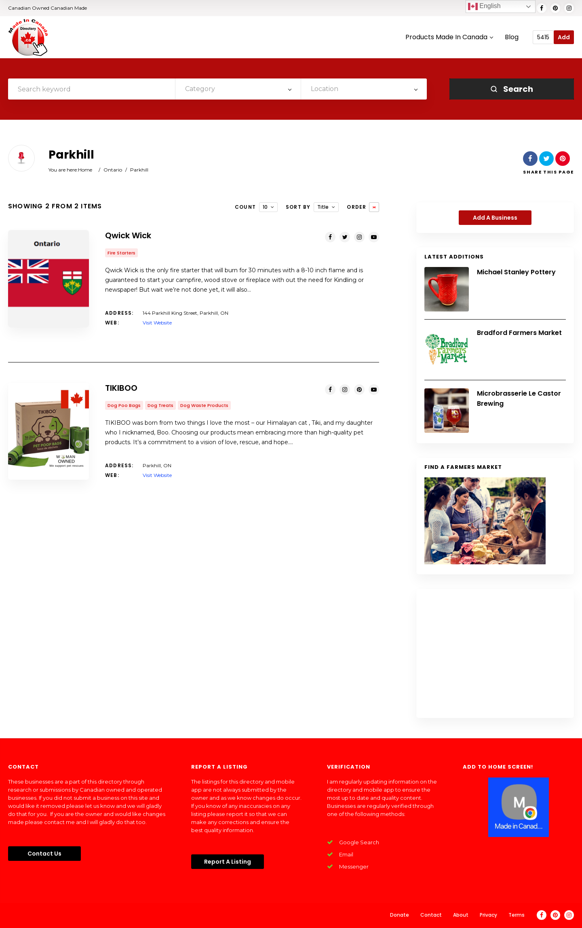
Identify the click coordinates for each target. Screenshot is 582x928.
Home (85, 170)
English (484, 6)
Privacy (488, 914)
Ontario (112, 170)
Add (564, 37)
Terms (516, 914)
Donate (399, 914)
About (460, 914)
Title (323, 206)
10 (265, 206)
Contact (431, 914)
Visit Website (157, 323)
